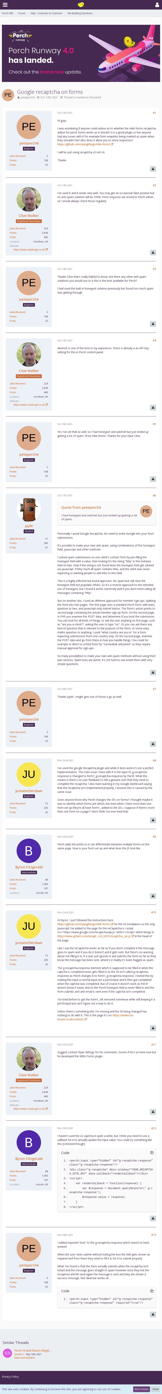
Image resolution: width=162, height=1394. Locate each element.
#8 (154, 760)
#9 (154, 836)
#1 (154, 113)
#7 (154, 689)
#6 (154, 495)
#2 (154, 185)
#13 (153, 1235)
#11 (153, 1044)
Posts (13, 164)
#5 (154, 424)
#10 (153, 912)
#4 (154, 340)
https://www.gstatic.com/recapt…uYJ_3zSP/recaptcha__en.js (94, 936)
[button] (5, 5)
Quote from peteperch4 (81, 507)
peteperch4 (28, 97)
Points (13, 160)
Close (155, 1389)
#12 (153, 1128)
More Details (141, 1389)
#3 (154, 269)
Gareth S (18, 1354)
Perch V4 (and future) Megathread (35, 1350)
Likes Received (17, 156)
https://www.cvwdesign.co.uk (29, 249)
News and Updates (24, 1357)
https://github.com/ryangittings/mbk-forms (83, 144)
